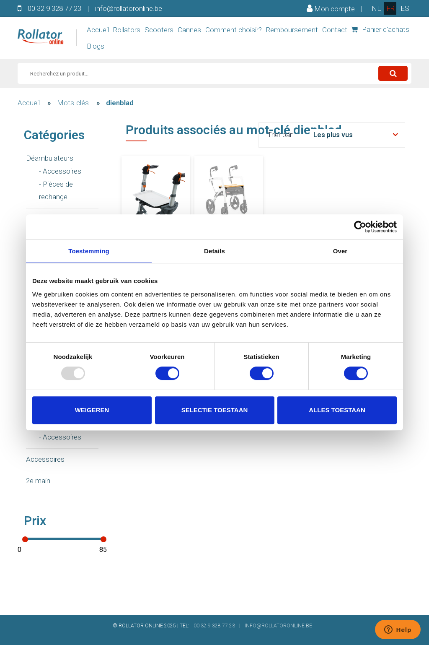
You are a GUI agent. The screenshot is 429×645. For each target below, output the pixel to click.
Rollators (126, 30)
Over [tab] (340, 251)
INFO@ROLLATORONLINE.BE (278, 626)
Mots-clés (73, 103)
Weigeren (92, 410)
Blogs (95, 46)
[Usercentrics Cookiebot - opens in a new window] (360, 227)
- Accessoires (60, 171)
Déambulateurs (49, 158)
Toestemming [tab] (88, 251)
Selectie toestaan (214, 410)
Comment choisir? (233, 30)
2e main (38, 480)
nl (376, 8)
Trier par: (280, 134)
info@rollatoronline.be (128, 8)
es (405, 8)
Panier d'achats (380, 29)
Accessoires (45, 459)
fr (390, 8)
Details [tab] (214, 251)
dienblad (120, 103)
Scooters (159, 30)
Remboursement (292, 30)
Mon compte (331, 8)
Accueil (98, 30)
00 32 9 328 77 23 (54, 8)
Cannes (189, 30)
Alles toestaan (337, 410)
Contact (334, 30)
